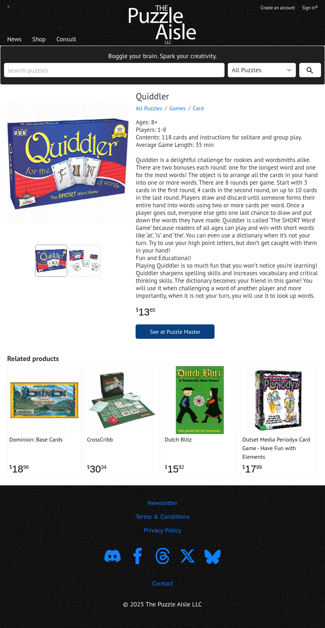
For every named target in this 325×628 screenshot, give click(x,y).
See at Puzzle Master (175, 333)
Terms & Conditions (162, 522)
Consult (77, 40)
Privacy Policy (162, 536)
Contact (162, 589)
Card (198, 110)
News (16, 40)
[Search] (310, 72)
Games (177, 110)
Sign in (309, 8)
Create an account (272, 8)
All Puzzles (149, 110)
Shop (44, 40)
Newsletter (162, 509)
